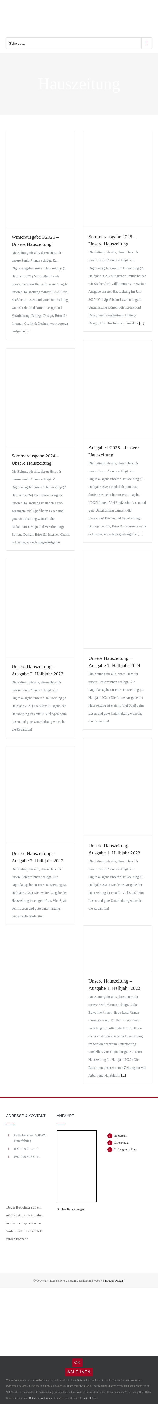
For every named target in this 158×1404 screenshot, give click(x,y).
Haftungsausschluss (125, 1149)
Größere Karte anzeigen (71, 1209)
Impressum (120, 1135)
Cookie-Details (89, 1397)
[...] (28, 331)
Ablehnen (79, 1372)
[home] (26, 1175)
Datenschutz (121, 1142)
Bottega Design (114, 1280)
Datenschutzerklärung (40, 1397)
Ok (77, 1362)
